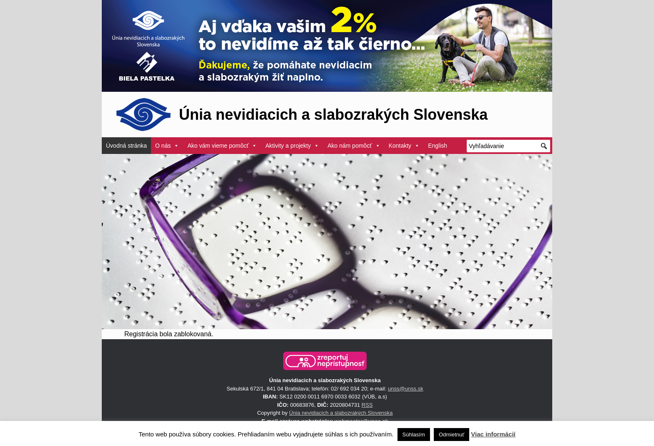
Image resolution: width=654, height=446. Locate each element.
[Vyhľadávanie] (508, 146)
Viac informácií (493, 434)
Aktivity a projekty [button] (292, 145)
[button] (325, 361)
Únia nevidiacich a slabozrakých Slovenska (341, 413)
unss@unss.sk (405, 389)
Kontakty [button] (404, 145)
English (437, 145)
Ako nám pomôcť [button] (353, 145)
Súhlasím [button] (413, 434)
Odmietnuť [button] (451, 434)
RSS (367, 405)
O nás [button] (167, 145)
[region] (327, 241)
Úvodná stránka (126, 145)
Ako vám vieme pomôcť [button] (222, 145)
